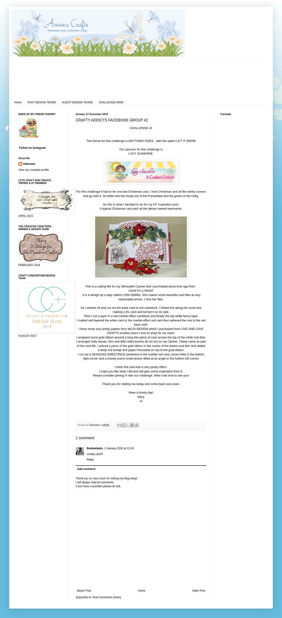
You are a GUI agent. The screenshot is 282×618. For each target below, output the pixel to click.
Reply (90, 459)
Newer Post (84, 590)
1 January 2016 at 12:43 (119, 448)
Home (18, 102)
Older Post (198, 590)
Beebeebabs (95, 448)
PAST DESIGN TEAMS (42, 102)
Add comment (86, 469)
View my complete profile (33, 169)
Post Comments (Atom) (106, 597)
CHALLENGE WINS (111, 102)
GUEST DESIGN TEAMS (77, 102)
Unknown (29, 164)
